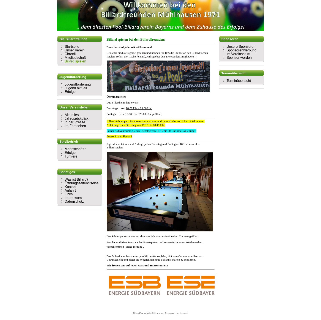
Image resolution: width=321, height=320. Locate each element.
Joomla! (183, 313)
